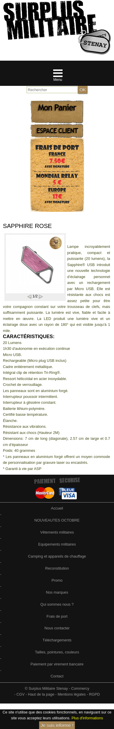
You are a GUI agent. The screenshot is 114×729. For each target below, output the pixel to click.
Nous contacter (57, 628)
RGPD (94, 694)
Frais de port (57, 616)
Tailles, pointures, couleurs (57, 652)
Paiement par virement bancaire (56, 664)
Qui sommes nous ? (57, 604)
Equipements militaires (57, 544)
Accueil (57, 508)
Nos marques (57, 592)
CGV (20, 694)
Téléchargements (57, 640)
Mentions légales (72, 694)
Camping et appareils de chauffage (57, 556)
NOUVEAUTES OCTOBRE (57, 520)
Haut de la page (41, 694)
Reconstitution (57, 568)
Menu (57, 80)
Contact (57, 676)
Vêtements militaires (57, 532)
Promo (57, 580)
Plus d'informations (87, 718)
